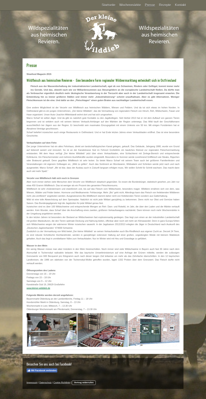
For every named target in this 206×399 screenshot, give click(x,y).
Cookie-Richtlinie (62, 382)
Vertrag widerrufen (84, 382)
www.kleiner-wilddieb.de (38, 288)
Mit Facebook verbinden (42, 370)
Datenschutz (45, 382)
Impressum (32, 382)
